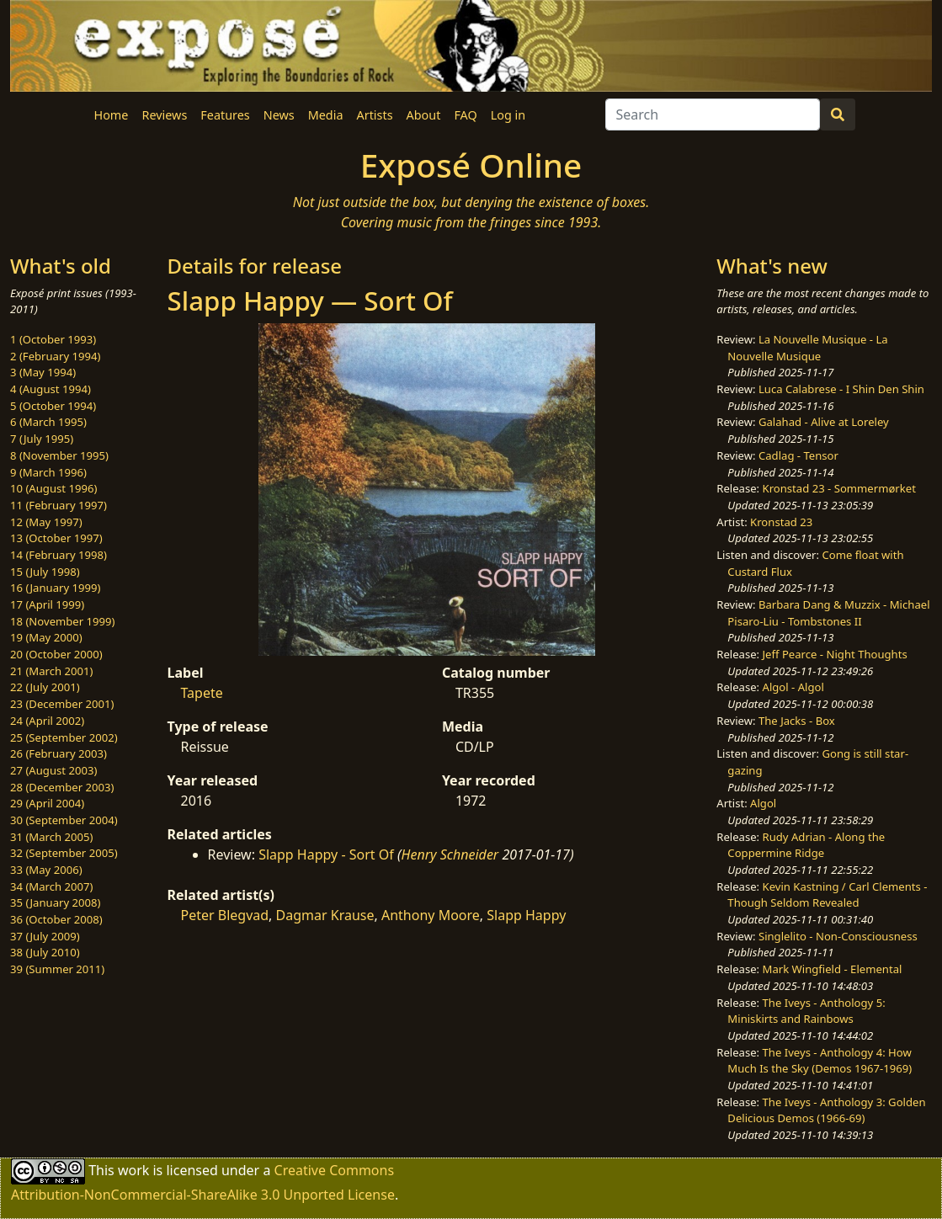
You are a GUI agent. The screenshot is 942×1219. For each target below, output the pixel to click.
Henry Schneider (450, 854)
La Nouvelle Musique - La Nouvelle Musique (807, 348)
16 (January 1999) (55, 587)
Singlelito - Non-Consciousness (838, 936)
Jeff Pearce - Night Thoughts (835, 654)
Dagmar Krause (325, 915)
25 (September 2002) (64, 737)
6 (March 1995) (48, 421)
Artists (375, 115)
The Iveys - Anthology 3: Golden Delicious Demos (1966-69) (826, 1110)
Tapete (202, 693)
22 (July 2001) (45, 687)
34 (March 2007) (51, 886)
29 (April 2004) (47, 803)
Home (111, 115)
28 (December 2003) (62, 787)
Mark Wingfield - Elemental (832, 969)
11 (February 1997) (58, 505)
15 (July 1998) (45, 571)
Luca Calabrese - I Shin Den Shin (841, 389)
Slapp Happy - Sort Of (326, 854)
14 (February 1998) (58, 554)
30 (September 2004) (64, 820)
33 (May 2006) (46, 869)
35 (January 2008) (55, 902)
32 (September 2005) (64, 852)
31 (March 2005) (51, 836)
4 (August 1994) (50, 389)
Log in (508, 115)
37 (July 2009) (45, 936)
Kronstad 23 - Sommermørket (839, 488)
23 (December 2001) (62, 703)
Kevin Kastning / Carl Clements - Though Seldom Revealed (827, 895)
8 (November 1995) (59, 455)
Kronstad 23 (781, 522)
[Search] (712, 114)
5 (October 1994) (53, 405)
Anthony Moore (430, 915)
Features (224, 115)
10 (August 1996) (53, 488)
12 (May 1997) (46, 522)
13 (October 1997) (56, 538)
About (424, 115)
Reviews (164, 115)
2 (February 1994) (55, 356)
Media (325, 115)
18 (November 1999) (62, 621)
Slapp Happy (526, 915)
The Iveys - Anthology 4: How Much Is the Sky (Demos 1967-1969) (819, 1061)
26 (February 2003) (58, 753)
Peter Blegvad (225, 915)
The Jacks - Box (796, 720)
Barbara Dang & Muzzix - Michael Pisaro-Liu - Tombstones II (828, 613)
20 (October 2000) (56, 654)
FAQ (465, 115)
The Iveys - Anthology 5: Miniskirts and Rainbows (806, 1011)
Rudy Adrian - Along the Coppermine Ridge (806, 845)
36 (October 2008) (56, 919)
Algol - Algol (793, 687)
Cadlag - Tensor (798, 455)
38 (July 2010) (45, 952)
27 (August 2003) (53, 770)
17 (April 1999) (47, 604)
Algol (763, 803)
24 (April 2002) (47, 720)
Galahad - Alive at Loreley (823, 421)
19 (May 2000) (46, 637)
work (133, 1169)
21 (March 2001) (51, 671)
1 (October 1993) (53, 339)
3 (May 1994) (43, 372)
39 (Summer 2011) (57, 969)
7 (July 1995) (41, 438)
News (279, 115)
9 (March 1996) (48, 472)
